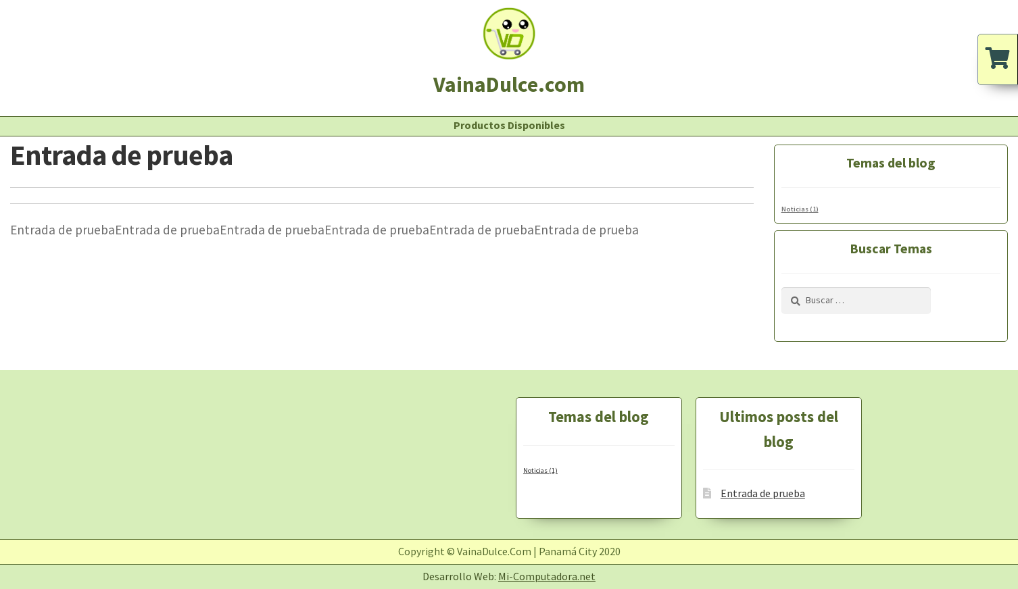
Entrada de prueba (763, 493)
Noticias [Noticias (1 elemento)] (800, 209)
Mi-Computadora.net (547, 576)
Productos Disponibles (509, 125)
